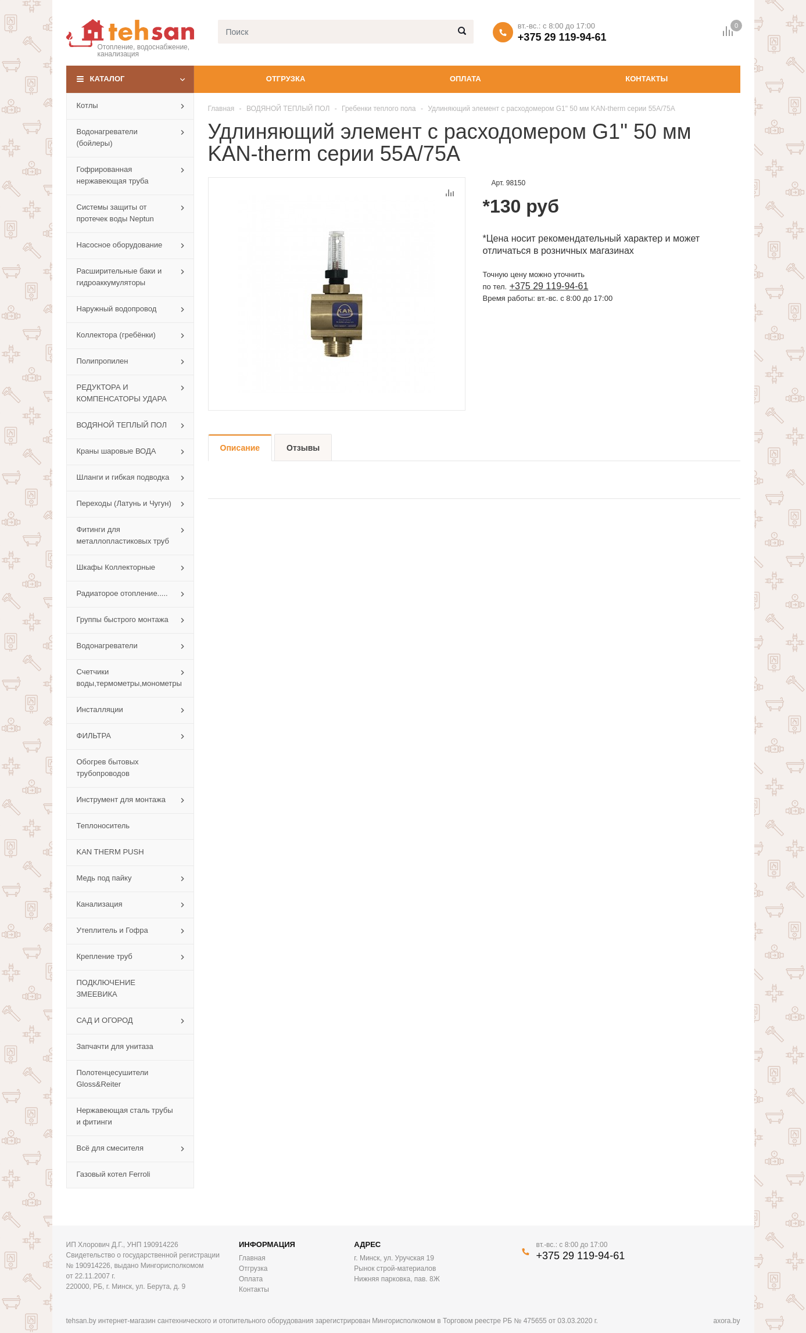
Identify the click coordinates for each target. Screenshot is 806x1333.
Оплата (465, 78)
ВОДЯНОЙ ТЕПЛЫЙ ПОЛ (288, 109)
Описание (240, 447)
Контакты (646, 78)
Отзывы (303, 447)
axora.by (726, 1321)
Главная (221, 109)
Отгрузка (285, 78)
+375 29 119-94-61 (562, 37)
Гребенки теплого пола (378, 109)
